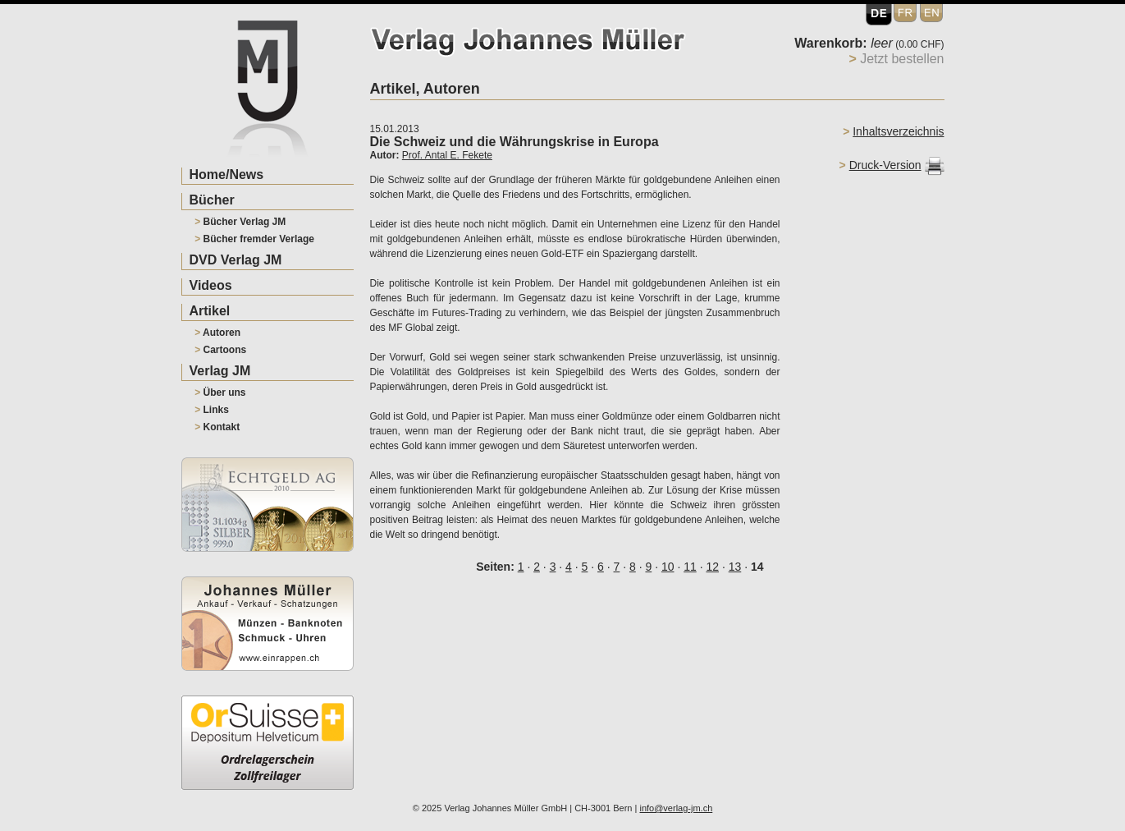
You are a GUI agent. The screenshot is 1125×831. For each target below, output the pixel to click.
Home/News (227, 174)
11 (690, 566)
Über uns (219, 392)
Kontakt (217, 427)
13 (735, 566)
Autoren (217, 332)
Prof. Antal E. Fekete (447, 155)
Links (211, 410)
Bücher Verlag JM (240, 221)
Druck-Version (885, 165)
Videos (211, 285)
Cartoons (220, 350)
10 (668, 566)
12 (712, 566)
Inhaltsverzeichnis (898, 131)
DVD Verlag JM (236, 260)
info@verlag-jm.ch (675, 808)
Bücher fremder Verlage (254, 239)
